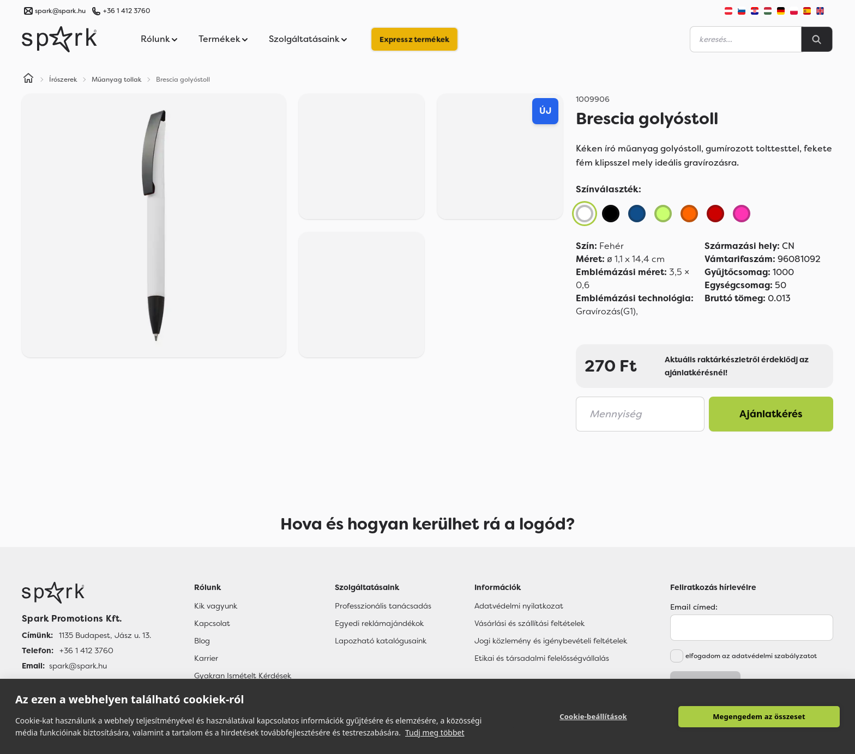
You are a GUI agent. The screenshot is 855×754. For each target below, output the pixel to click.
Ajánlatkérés (771, 414)
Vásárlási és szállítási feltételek (529, 623)
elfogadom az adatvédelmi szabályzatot (751, 656)
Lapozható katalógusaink (380, 641)
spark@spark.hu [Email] (78, 666)
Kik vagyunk (215, 606)
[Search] (816, 39)
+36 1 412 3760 (126, 11)
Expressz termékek (414, 39)
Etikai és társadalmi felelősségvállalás (541, 658)
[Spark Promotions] (59, 39)
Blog (202, 641)
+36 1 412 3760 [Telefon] (86, 650)
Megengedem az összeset (759, 716)
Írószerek (63, 79)
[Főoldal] (86, 593)
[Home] (28, 79)
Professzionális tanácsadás (383, 606)
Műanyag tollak (117, 79)
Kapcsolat (212, 623)
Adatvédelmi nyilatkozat (518, 606)
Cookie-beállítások (593, 716)
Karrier (206, 658)
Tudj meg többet (435, 732)
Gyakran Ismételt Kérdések (242, 675)
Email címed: (694, 607)
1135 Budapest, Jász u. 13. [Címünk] (105, 635)
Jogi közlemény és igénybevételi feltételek (550, 641)
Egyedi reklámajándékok (379, 623)
